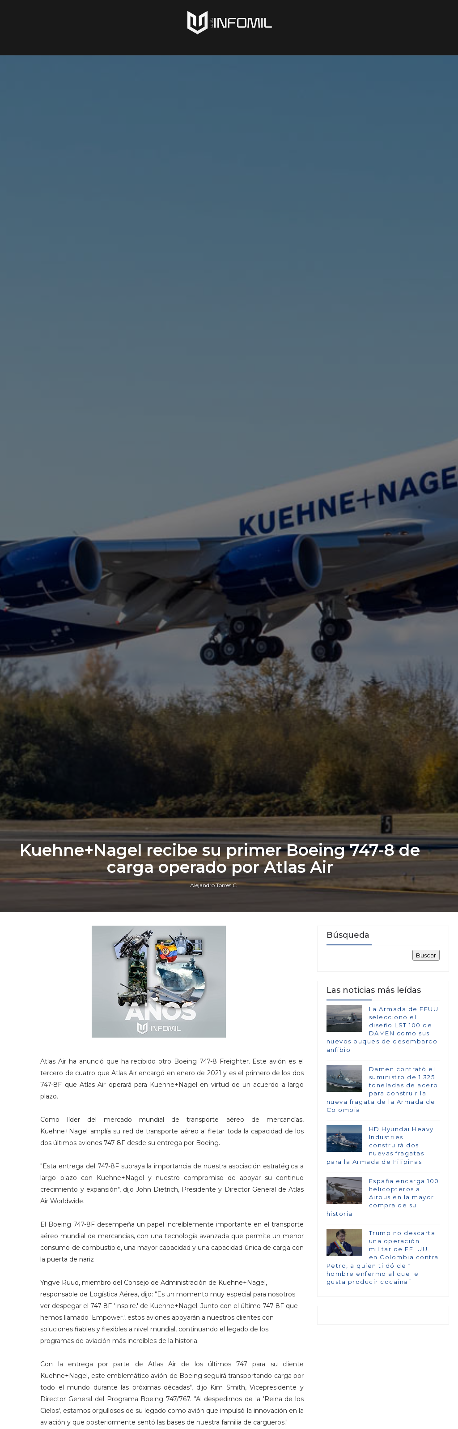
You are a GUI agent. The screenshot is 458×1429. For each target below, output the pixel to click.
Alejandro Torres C (213, 885)
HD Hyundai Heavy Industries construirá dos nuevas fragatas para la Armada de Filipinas (380, 1145)
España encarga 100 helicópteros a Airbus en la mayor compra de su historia (383, 1197)
